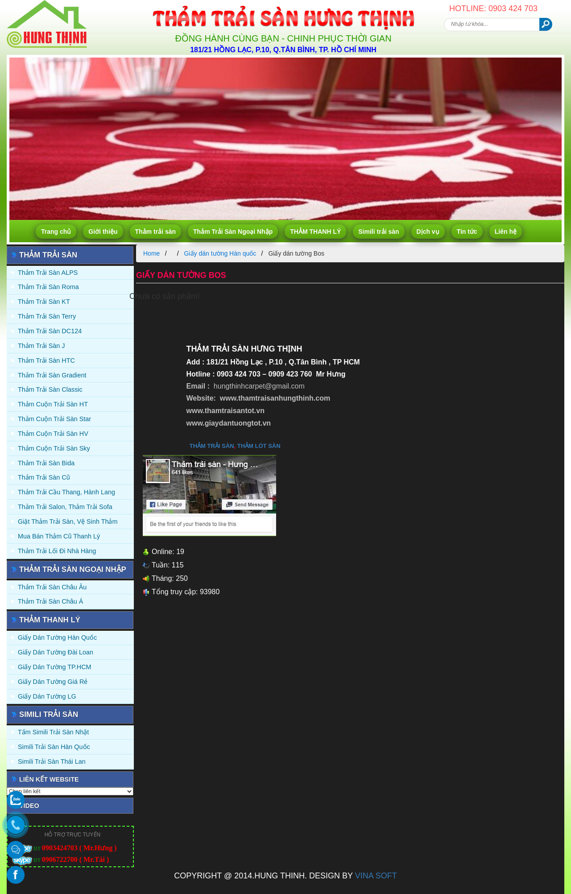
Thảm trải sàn (155, 231)
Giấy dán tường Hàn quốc (57, 637)
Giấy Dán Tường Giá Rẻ (52, 681)
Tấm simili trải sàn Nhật (53, 732)
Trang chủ (56, 231)
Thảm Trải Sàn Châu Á (50, 601)
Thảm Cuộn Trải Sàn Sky (54, 448)
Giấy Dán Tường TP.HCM (54, 666)
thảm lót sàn (259, 446)
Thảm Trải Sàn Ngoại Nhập (233, 231)
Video (29, 805)
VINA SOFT (376, 875)
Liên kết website (49, 779)
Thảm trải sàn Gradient (52, 375)
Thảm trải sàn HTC (46, 360)
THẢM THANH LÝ (315, 231)
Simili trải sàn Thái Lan (52, 761)
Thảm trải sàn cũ (44, 477)
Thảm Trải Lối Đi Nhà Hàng (57, 551)
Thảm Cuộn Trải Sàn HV (53, 433)
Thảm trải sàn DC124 (50, 331)
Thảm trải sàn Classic (50, 389)
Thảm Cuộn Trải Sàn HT (53, 404)
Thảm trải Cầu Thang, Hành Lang (66, 492)
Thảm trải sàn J (41, 345)
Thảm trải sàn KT (44, 301)
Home (151, 253)
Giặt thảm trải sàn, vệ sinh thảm (67, 521)
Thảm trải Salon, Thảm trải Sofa (65, 506)
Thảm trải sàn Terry (47, 316)
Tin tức (467, 231)
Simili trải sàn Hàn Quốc (54, 746)
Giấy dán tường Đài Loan (55, 652)
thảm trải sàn (212, 446)
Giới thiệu (102, 231)
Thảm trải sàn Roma (48, 286)
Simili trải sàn (378, 231)
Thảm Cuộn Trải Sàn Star (54, 418)
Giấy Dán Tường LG (47, 696)
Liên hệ (506, 231)
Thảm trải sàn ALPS (48, 272)
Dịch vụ (428, 231)
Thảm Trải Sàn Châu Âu (52, 587)
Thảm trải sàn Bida (46, 463)
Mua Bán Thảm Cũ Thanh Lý (59, 536)
